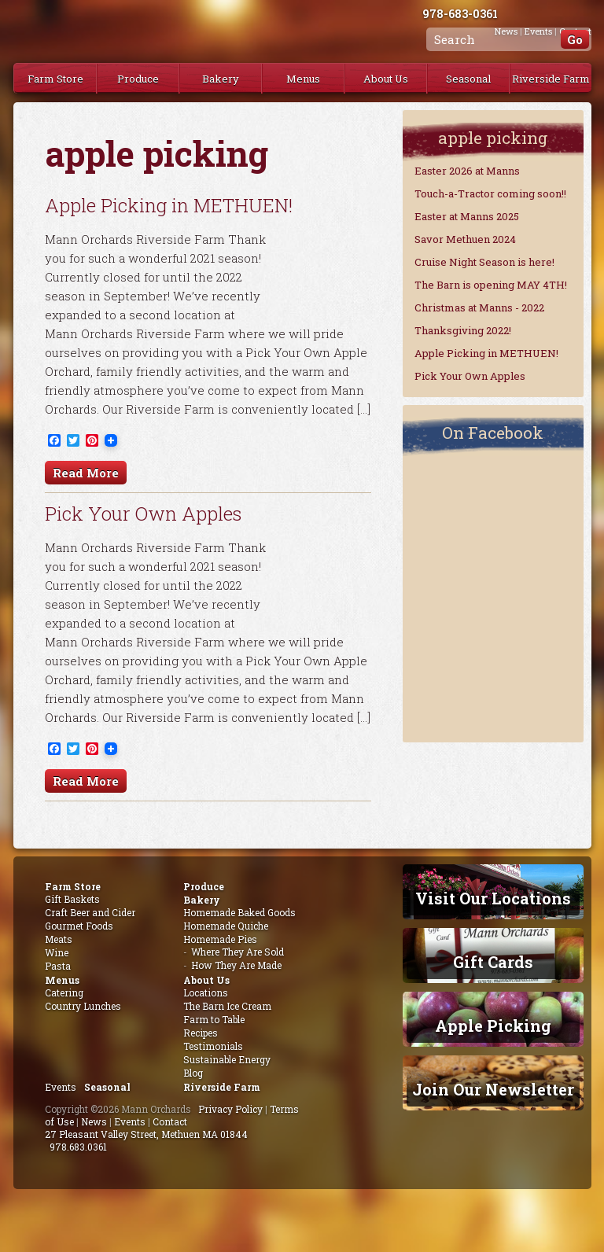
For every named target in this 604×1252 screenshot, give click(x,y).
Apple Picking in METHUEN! (169, 205)
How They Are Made (236, 965)
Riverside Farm (551, 79)
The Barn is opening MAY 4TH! (490, 285)
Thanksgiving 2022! (462, 330)
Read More (86, 473)
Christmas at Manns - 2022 (479, 307)
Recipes (200, 1032)
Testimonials (213, 1046)
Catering (64, 992)
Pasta (58, 965)
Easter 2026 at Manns (467, 171)
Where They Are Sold (237, 951)
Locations (205, 992)
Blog (193, 1072)
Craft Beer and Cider (90, 912)
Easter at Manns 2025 (466, 216)
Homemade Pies (220, 939)
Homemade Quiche (225, 925)
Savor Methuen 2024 (465, 239)
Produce (138, 79)
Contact (170, 1121)
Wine (56, 952)
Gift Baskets (72, 899)
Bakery (220, 79)
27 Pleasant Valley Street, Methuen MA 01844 (146, 1134)
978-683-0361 (460, 13)
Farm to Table (214, 1019)
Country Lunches (83, 1006)
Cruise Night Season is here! (484, 262)
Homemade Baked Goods (239, 912)
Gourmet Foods (79, 925)
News (94, 1121)
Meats (58, 939)
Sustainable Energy (227, 1059)
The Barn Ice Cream (227, 1006)
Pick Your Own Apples (143, 513)
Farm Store (55, 79)
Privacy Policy (230, 1109)
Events (60, 1087)
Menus (303, 79)
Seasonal (468, 79)
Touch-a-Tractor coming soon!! (490, 193)
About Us (385, 79)
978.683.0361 (78, 1146)
